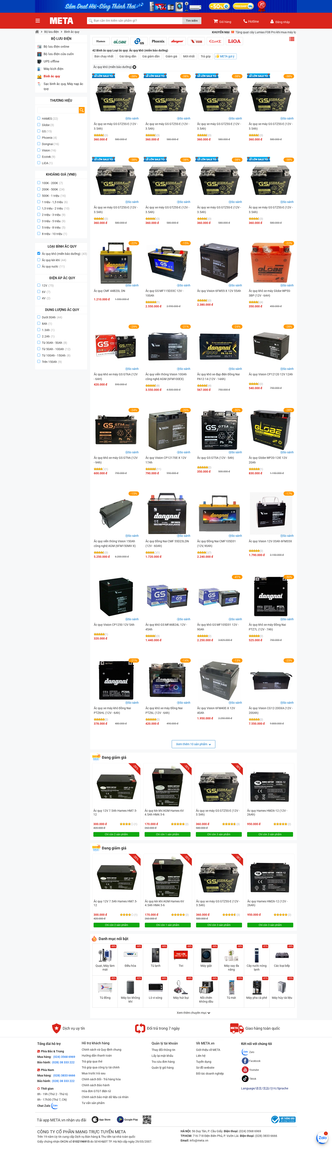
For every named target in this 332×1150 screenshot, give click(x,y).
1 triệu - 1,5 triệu (55, 202)
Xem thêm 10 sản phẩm (193, 744)
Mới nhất (189, 56)
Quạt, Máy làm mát (105, 967)
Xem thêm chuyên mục (193, 1012)
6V (46, 292)
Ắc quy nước (53, 266)
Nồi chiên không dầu (206, 999)
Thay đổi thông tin (163, 1050)
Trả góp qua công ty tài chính (101, 1067)
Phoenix (47, 137)
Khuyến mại (221, 32)
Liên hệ (200, 1055)
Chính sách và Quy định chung (101, 1049)
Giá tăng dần (127, 56)
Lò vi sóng (155, 997)
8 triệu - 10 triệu (54, 234)
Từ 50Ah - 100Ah (56, 349)
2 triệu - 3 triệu (53, 214)
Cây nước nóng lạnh (257, 967)
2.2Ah (48, 336)
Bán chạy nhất (103, 56)
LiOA (45, 163)
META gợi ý (227, 56)
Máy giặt (206, 965)
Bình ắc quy (71, 31)
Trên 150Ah (52, 361)
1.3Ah (48, 330)
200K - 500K (53, 189)
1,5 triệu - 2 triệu (55, 208)
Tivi (181, 965)
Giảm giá (171, 56)
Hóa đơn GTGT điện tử (96, 1091)
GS (44, 131)
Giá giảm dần (151, 56)
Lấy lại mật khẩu (162, 1055)
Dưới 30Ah (52, 317)
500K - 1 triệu (54, 195)
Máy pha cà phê (256, 997)
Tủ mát (231, 997)
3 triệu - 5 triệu (53, 221)
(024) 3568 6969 (64, 1056)
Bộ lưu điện (51, 31)
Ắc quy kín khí (54, 260)
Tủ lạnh (155, 965)
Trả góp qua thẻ (92, 1061)
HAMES (47, 118)
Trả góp (206, 56)
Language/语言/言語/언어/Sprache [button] (264, 1088)
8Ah (47, 323)
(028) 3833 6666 (64, 1075)
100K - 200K (52, 183)
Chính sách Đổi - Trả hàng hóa (101, 1079)
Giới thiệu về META (208, 1050)
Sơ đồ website (205, 1067)
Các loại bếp (282, 965)
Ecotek (46, 156)
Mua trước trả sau (93, 1073)
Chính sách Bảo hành (96, 1085)
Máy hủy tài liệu (282, 997)
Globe (46, 125)
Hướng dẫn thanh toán (97, 1055)
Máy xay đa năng (231, 967)
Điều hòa (130, 965)
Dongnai (47, 144)
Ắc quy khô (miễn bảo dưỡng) (64, 253)
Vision (46, 150)
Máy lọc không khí (130, 999)
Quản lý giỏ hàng (163, 1067)
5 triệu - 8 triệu (53, 227)
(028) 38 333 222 (63, 1062)
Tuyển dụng (203, 1061)
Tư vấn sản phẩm (93, 1103)
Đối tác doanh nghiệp (210, 1073)
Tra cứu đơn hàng (163, 1061)
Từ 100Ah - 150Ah (56, 355)
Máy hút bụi (181, 997)
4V (46, 298)
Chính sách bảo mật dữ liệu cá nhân (105, 1097)
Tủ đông (105, 997)
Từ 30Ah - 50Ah (54, 342)
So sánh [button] (133, 118)
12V (48, 285)
